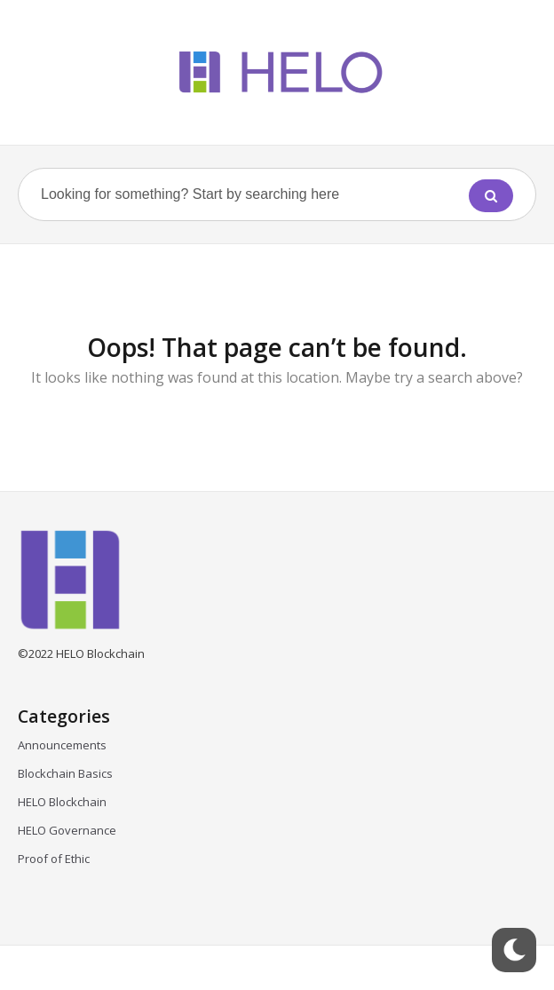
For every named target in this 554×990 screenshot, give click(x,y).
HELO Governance (67, 830)
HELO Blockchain (62, 802)
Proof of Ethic (54, 859)
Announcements (62, 745)
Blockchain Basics (65, 773)
